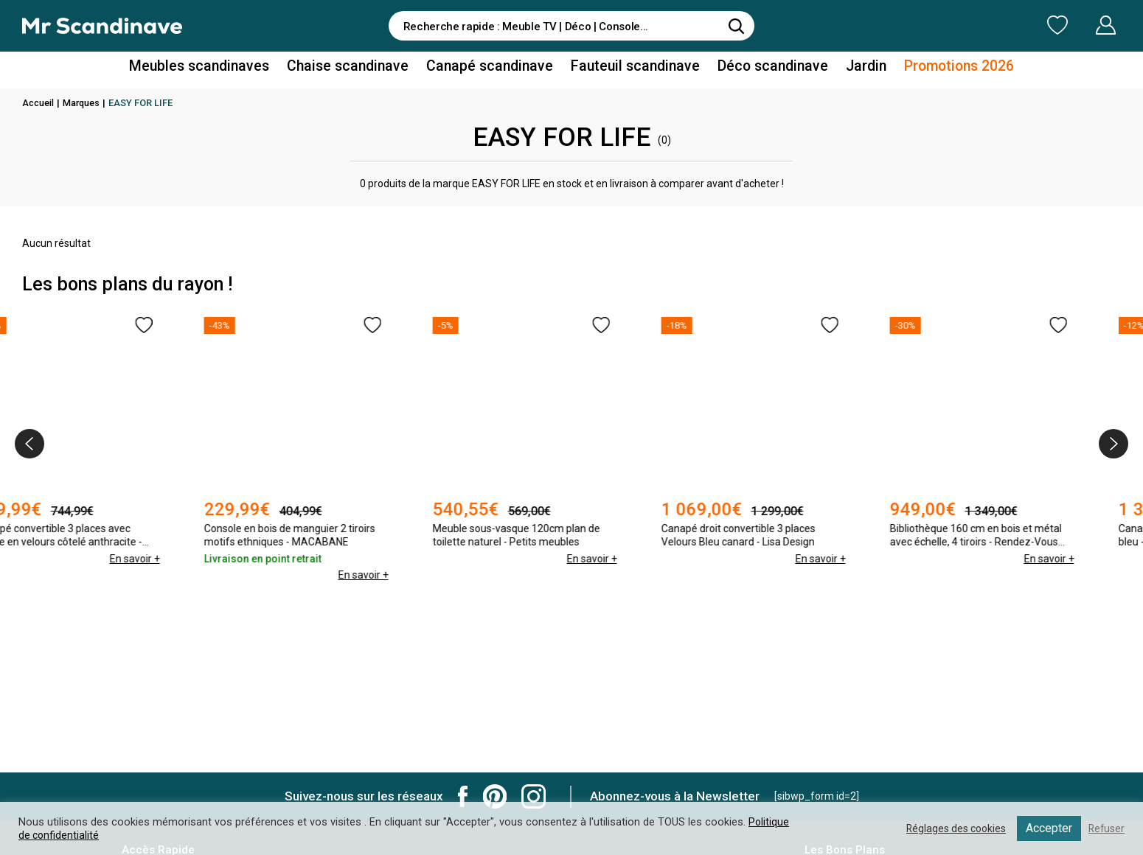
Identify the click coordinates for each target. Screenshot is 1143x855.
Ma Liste (980, 25)
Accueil (39, 102)
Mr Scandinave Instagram (533, 796)
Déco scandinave (756, 69)
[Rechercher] (736, 26)
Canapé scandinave (492, 69)
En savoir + (181, 559)
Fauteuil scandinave (628, 69)
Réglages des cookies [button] (950, 828)
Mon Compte (1078, 25)
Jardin (843, 69)
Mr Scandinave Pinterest (495, 796)
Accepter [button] (1047, 828)
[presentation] (29, 443)
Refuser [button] (1105, 828)
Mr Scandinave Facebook (463, 796)
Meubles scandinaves (224, 69)
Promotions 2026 (931, 69)
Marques (84, 102)
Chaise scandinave (361, 69)
